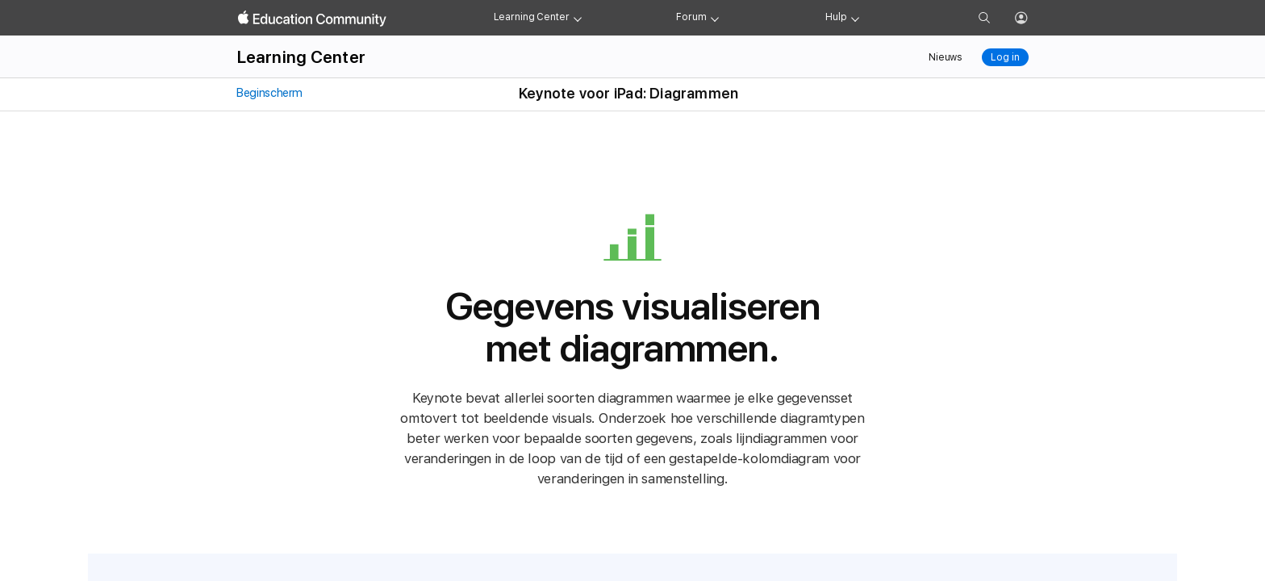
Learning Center (532, 17)
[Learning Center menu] (578, 18)
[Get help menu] (855, 18)
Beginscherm (269, 93)
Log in (1005, 57)
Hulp (836, 17)
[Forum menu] (715, 18)
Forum (691, 17)
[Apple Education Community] (312, 18)
